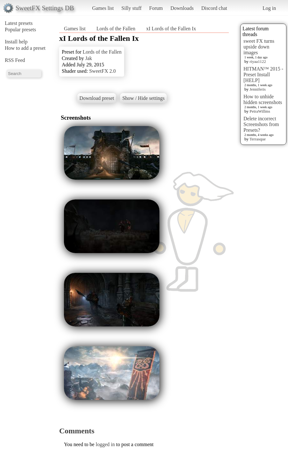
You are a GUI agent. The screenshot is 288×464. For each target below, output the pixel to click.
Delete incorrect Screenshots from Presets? (261, 124)
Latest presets (19, 23)
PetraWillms (259, 111)
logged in (105, 444)
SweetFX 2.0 (102, 71)
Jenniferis (257, 89)
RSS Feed (15, 60)
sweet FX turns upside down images (258, 46)
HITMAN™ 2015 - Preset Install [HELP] (263, 74)
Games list (103, 8)
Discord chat (214, 8)
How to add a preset (25, 48)
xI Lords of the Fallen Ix (171, 28)
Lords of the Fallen (115, 28)
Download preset (97, 98)
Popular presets (20, 29)
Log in (269, 8)
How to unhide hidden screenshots (262, 99)
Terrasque (257, 139)
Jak (88, 58)
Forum (156, 8)
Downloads (181, 8)
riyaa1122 (257, 61)
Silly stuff (132, 8)
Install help (16, 41)
